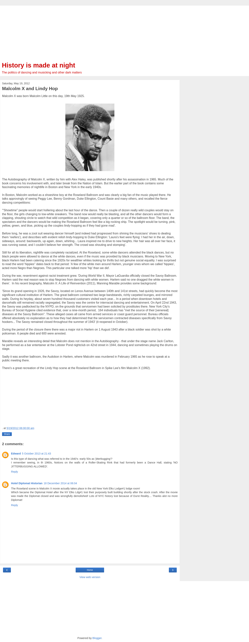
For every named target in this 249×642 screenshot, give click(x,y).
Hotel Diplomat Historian (26, 483)
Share (7, 434)
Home (90, 570)
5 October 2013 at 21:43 (36, 453)
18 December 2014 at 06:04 (60, 483)
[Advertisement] (90, 32)
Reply (14, 471)
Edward (16, 453)
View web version (89, 577)
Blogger (97, 638)
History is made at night (38, 65)
